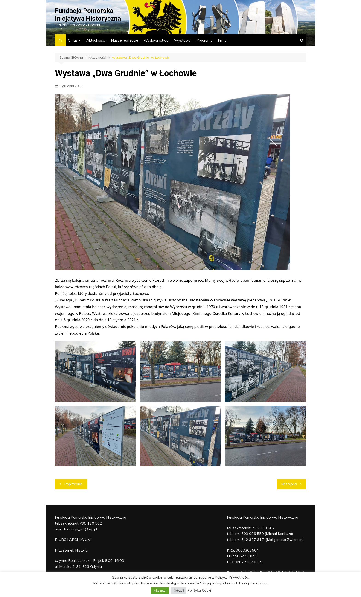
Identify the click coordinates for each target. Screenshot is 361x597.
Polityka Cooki (199, 590)
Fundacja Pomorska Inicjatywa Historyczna (88, 14)
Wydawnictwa (156, 40)
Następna (289, 484)
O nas (73, 40)
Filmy (222, 40)
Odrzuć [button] (179, 590)
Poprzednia (73, 484)
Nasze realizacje (124, 40)
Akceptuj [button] (160, 590)
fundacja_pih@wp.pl (80, 529)
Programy (204, 40)
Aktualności (95, 40)
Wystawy (182, 40)
